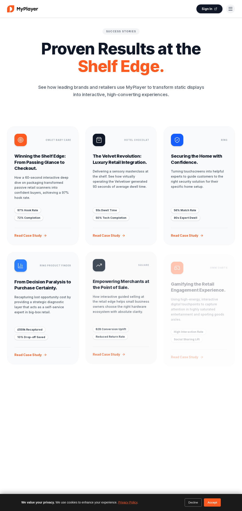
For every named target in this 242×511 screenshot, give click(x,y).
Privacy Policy (127, 502)
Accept (212, 502)
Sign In (209, 9)
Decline (193, 502)
